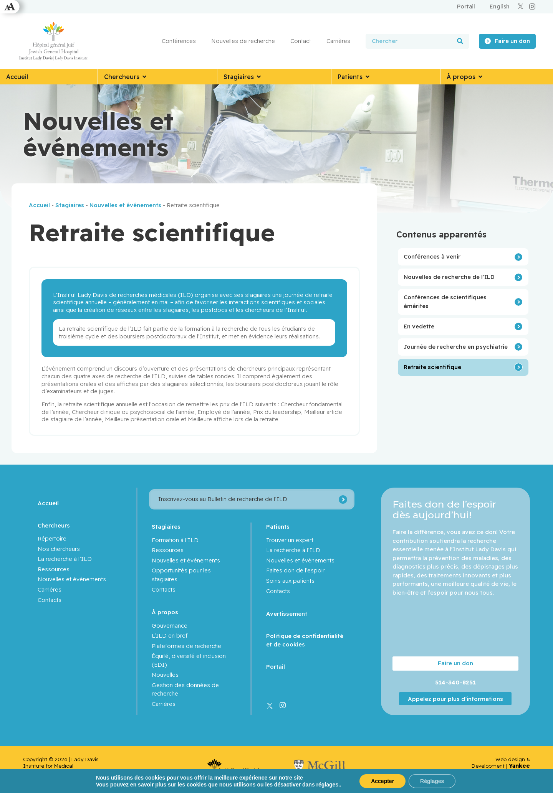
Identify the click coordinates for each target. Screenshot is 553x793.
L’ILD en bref (169, 635)
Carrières (338, 41)
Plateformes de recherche (186, 646)
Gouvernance (169, 625)
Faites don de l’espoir (295, 570)
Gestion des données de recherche (185, 689)
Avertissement (286, 613)
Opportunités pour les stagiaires (181, 575)
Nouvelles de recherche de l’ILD (449, 276)
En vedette (419, 326)
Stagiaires (69, 205)
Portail (275, 666)
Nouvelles (165, 674)
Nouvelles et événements (125, 205)
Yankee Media (519, 769)
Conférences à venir (432, 256)
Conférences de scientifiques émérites (445, 301)
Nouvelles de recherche (243, 41)
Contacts (49, 599)
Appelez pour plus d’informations (455, 698)
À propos (165, 612)
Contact (300, 41)
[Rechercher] (460, 41)
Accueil (39, 205)
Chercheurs (54, 525)
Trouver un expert (289, 540)
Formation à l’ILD (175, 540)
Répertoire (52, 538)
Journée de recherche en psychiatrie (456, 346)
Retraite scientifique (432, 367)
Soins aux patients (290, 580)
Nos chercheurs (59, 548)
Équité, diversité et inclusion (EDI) (189, 660)
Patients (278, 526)
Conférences (179, 41)
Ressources (54, 569)
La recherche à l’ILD (65, 558)
